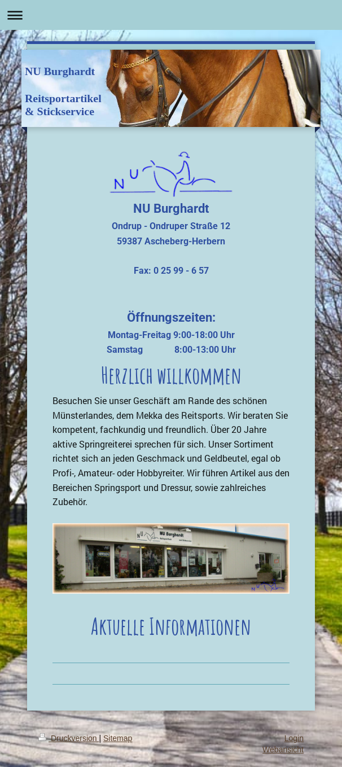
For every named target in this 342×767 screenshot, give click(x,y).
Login (294, 738)
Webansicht (283, 749)
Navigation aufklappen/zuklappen (171, 15)
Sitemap (117, 738)
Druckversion (68, 738)
